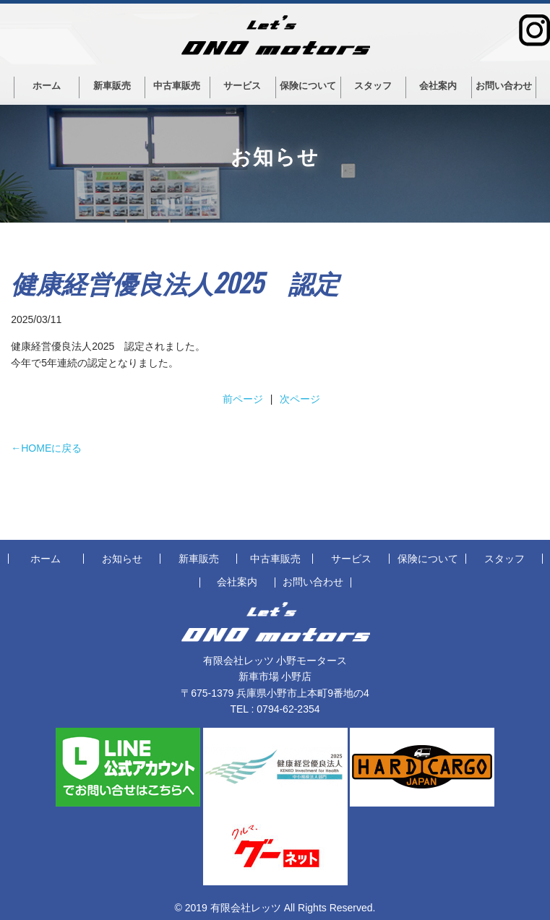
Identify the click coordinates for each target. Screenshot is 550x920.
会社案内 (438, 85)
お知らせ (122, 558)
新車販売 (112, 85)
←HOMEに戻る (46, 448)
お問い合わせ (504, 85)
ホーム (47, 85)
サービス (242, 85)
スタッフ (373, 85)
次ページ (300, 399)
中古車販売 (176, 85)
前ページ (243, 399)
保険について (308, 85)
